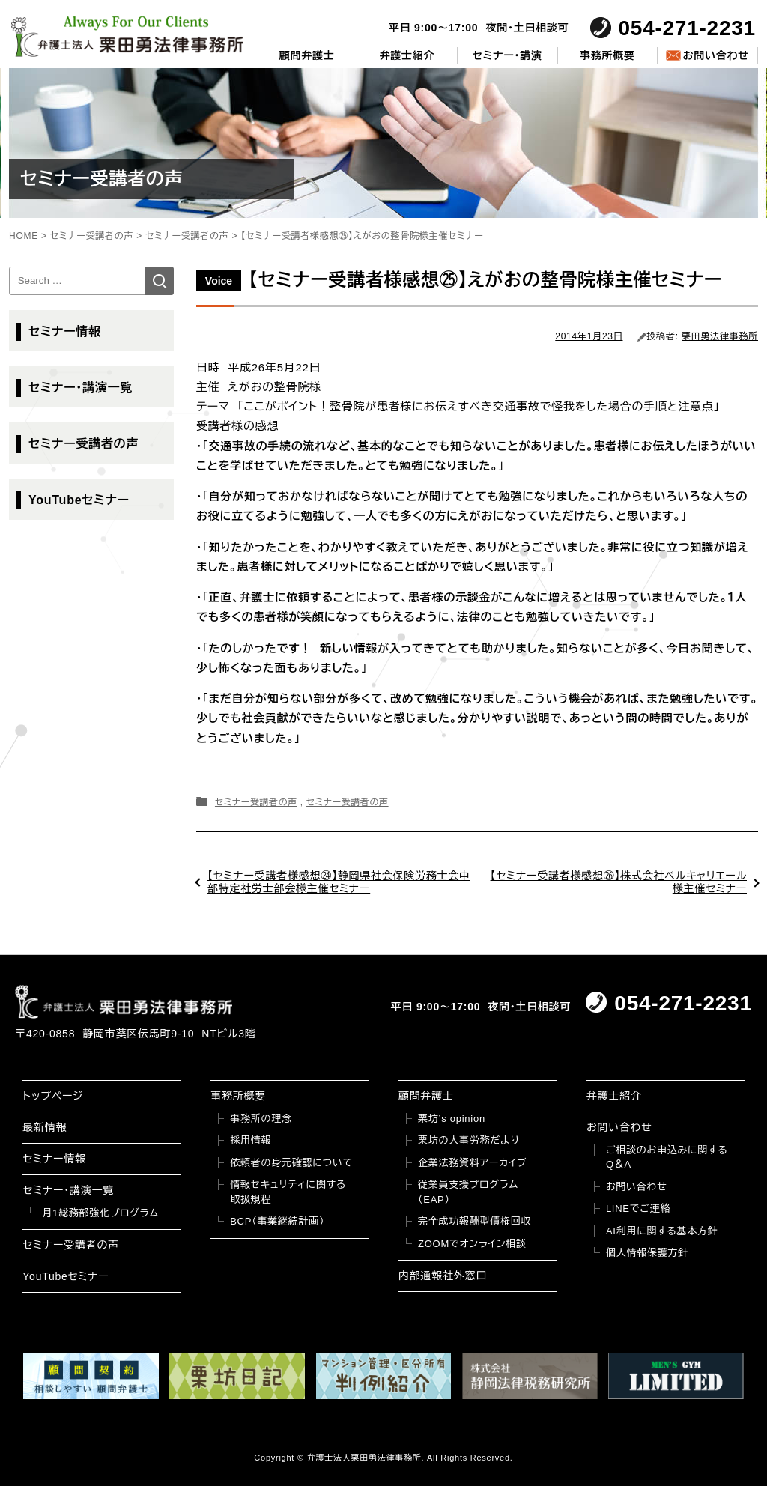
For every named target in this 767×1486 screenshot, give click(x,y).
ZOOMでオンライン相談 (472, 1243)
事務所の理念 (261, 1118)
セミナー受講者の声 (256, 802)
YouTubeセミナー (79, 500)
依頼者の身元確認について (291, 1162)
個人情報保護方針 (647, 1252)
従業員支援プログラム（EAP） (468, 1192)
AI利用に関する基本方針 (662, 1231)
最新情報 (44, 1127)
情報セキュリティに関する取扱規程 (288, 1192)
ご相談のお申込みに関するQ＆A (667, 1157)
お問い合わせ (715, 55)
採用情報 (250, 1140)
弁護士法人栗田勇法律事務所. (366, 1457)
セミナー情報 (64, 331)
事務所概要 (607, 55)
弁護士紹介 (407, 55)
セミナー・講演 (507, 55)
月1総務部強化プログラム (100, 1213)
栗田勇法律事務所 (720, 336)
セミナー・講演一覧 (80, 387)
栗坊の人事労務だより (468, 1140)
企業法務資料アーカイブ (472, 1162)
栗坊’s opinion (451, 1118)
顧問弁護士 (307, 55)
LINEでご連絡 (638, 1208)
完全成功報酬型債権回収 (474, 1221)
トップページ (52, 1096)
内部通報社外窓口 (442, 1276)
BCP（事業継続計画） (277, 1221)
